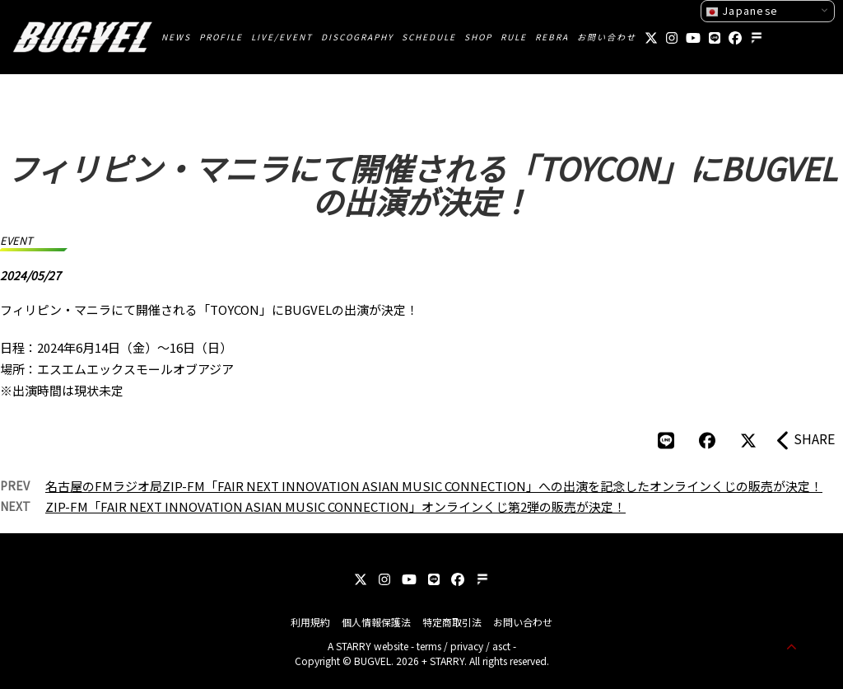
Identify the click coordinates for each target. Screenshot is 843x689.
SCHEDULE (429, 36)
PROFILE (221, 36)
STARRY (353, 646)
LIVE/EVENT (282, 36)
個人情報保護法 (376, 622)
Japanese (742, 10)
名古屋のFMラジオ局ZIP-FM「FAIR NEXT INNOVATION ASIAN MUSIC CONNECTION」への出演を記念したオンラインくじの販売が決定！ (433, 485)
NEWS (176, 36)
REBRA (552, 36)
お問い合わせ (606, 36)
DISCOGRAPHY (357, 36)
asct (501, 646)
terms (429, 646)
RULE (514, 36)
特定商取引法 (452, 622)
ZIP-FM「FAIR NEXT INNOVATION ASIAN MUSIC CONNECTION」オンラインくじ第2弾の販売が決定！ (335, 506)
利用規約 (310, 622)
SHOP (478, 36)
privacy (466, 646)
